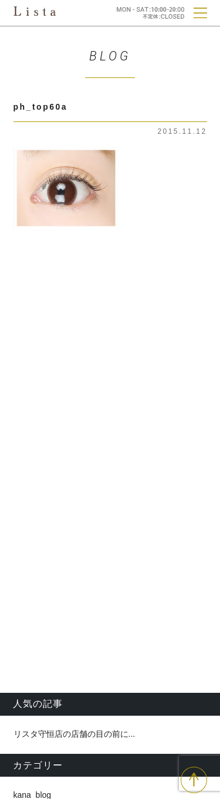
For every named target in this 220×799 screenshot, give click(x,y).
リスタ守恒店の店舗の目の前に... (74, 734)
